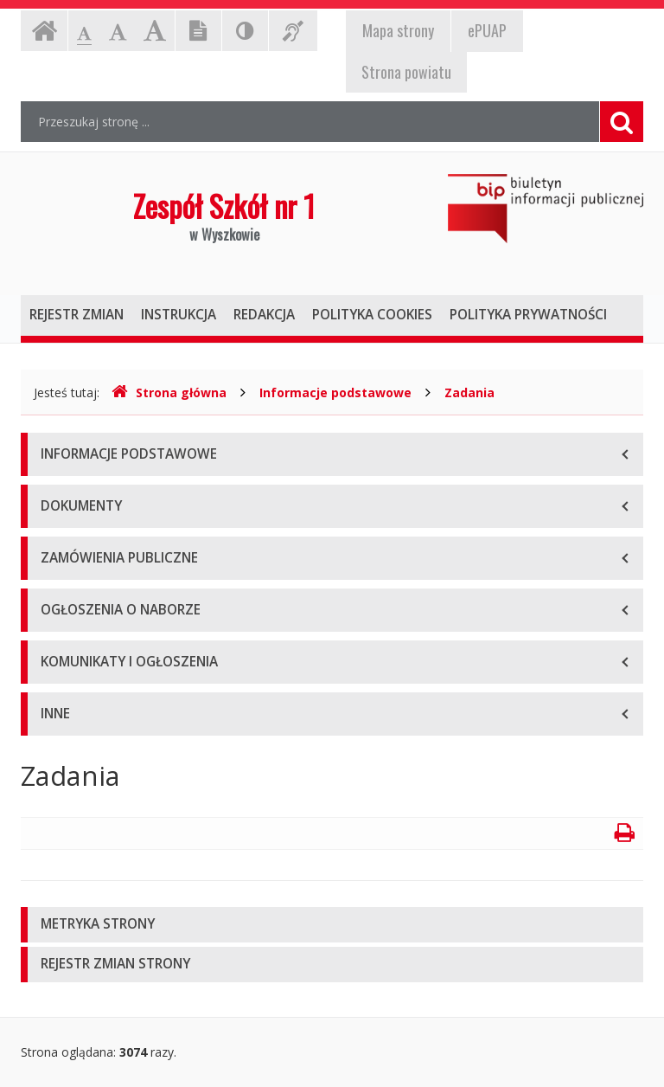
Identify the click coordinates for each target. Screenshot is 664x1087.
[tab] (332, 924)
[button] (332, 924)
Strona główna (169, 392)
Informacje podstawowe (335, 392)
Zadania (469, 392)
